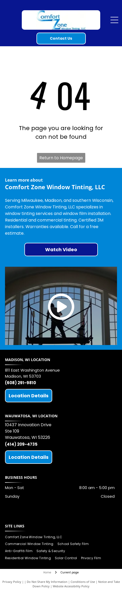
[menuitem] (35, 537)
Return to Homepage (61, 158)
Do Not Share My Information (47, 582)
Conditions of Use (83, 582)
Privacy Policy (11, 582)
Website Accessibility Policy (71, 586)
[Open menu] (114, 20)
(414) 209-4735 (21, 444)
